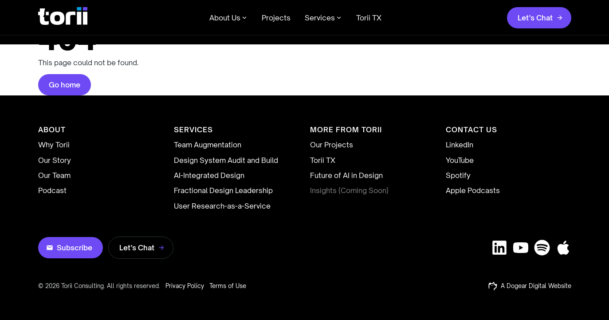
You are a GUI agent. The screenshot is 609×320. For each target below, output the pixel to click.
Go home (64, 84)
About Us (228, 17)
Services (323, 17)
